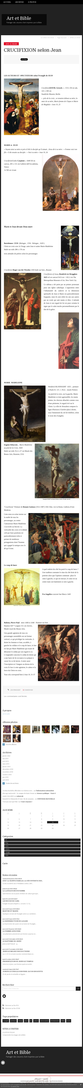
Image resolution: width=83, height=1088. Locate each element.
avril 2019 (5, 761)
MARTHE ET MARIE (10, 911)
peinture (13, 1021)
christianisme (55, 1021)
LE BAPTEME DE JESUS (11, 941)
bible (63, 1021)
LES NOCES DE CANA (10, 901)
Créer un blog (38, 1078)
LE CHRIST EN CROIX (47, 38)
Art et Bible (19, 18)
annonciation (44, 1021)
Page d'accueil (61, 38)
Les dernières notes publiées (42, 1081)
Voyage (7, 852)
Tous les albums (11, 744)
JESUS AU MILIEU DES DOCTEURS (16, 951)
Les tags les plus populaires (56, 1081)
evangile (5, 1021)
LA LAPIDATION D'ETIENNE (13, 891)
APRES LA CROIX (75, 38)
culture (36, 1021)
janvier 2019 (6, 767)
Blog (6, 843)
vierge (20, 1021)
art (6, 840)
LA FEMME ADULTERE (11, 931)
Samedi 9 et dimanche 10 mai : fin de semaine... (18, 799)
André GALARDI (8, 796)
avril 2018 (5, 780)
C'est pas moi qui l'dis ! (10, 802)
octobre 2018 (6, 775)
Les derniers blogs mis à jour (27, 1081)
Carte (5, 863)
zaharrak (20, 796)
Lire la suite (6, 714)
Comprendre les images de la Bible (13, 1035)
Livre (6, 846)
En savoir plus (15, 1086)
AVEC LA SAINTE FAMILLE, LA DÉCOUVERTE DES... (22, 881)
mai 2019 (5, 759)
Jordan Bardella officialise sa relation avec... (17, 790)
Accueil (7, 2)
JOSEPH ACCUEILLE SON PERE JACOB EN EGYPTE (22, 971)
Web (6, 855)
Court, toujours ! (26, 802)
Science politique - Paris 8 (46, 793)
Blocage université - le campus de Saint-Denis (18, 793)
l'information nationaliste (45, 790)
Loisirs (7, 849)
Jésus (26, 1021)
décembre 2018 (7, 769)
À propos (32, 2)
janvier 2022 (6, 756)
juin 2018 (5, 777)
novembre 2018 (7, 772)
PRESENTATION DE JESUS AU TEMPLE (17, 961)
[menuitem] (8, 2)
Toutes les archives (12, 783)
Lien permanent (13, 690)
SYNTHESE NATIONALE (46, 799)
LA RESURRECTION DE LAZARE (15, 921)
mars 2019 (5, 764)
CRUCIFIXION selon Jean (32, 50)
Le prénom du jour (8, 1032)
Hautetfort (45, 1078)
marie (68, 1021)
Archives (19, 2)
